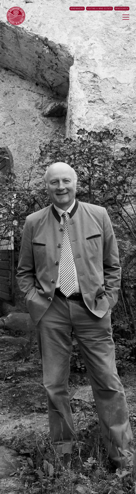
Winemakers (77, 8)
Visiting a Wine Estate (99, 8)
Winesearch (121, 8)
